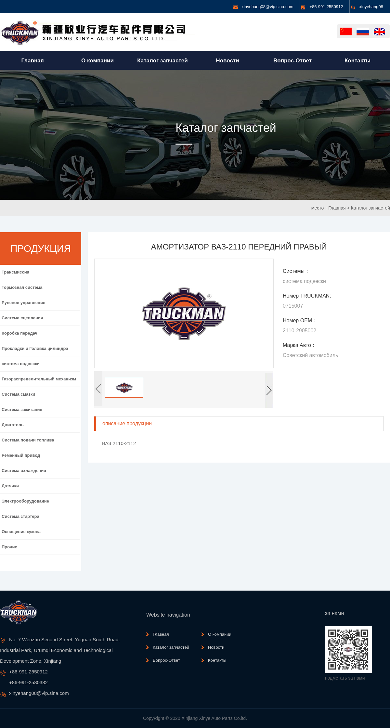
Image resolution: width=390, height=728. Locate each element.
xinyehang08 (371, 6)
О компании (219, 634)
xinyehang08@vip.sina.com (267, 6)
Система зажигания (22, 409)
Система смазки (18, 394)
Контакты (217, 660)
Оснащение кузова (21, 531)
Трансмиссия (15, 272)
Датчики (10, 485)
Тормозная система (22, 287)
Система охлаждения (24, 470)
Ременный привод (21, 455)
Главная (336, 208)
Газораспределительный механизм (39, 379)
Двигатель (13, 424)
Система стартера (20, 516)
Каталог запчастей (370, 208)
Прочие (9, 546)
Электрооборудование (25, 501)
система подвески (21, 363)
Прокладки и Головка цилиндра (35, 348)
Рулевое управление (23, 302)
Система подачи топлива (28, 440)
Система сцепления (22, 317)
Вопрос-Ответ (166, 660)
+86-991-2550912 (326, 6)
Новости (216, 647)
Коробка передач (19, 333)
